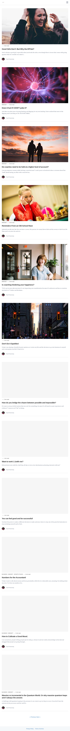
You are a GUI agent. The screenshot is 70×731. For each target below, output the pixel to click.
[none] (67, 2)
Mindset (4, 104)
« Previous (33, 717)
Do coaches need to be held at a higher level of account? (25, 167)
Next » (38, 717)
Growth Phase (18, 574)
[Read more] (35, 26)
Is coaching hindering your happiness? (18, 285)
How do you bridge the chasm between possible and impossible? (29, 403)
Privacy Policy (30, 728)
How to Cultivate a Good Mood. (15, 636)
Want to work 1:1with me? (12, 461)
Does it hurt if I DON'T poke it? (14, 108)
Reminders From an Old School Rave (17, 226)
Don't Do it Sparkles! (10, 344)
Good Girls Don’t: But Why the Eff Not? (18, 49)
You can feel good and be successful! (17, 518)
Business (5, 574)
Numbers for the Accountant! (14, 577)
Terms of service (39, 728)
